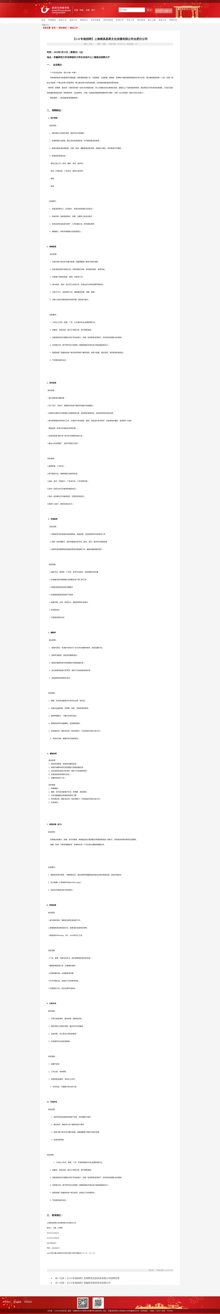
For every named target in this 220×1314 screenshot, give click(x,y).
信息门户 (168, 11)
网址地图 (17, 1302)
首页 (43, 20)
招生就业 (141, 20)
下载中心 (45, 25)
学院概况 (52, 20)
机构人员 (63, 20)
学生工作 (130, 20)
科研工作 (120, 20)
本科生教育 (95, 20)
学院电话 (28, 1302)
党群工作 (73, 20)
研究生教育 (108, 20)
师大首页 (159, 11)
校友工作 (162, 20)
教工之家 (152, 20)
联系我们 (7, 1302)
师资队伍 (84, 20)
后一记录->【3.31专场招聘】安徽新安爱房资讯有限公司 (83, 1283)
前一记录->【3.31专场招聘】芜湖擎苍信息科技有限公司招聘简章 (87, 1278)
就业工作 (74, 28)
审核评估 (173, 20)
